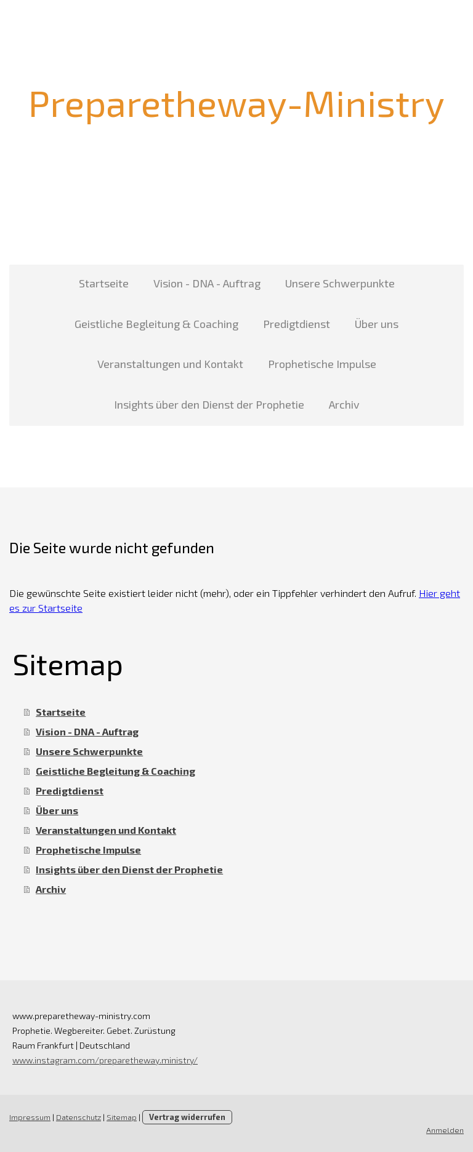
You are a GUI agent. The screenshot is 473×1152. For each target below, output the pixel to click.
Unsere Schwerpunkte (340, 283)
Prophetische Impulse (322, 363)
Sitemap (122, 1117)
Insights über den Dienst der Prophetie (209, 404)
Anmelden (445, 1130)
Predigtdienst (296, 323)
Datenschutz (78, 1117)
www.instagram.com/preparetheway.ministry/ (105, 1060)
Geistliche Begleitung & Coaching (156, 323)
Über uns (376, 323)
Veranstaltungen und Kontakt (170, 363)
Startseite (104, 283)
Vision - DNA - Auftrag (207, 283)
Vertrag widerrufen (187, 1117)
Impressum (30, 1117)
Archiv (344, 404)
